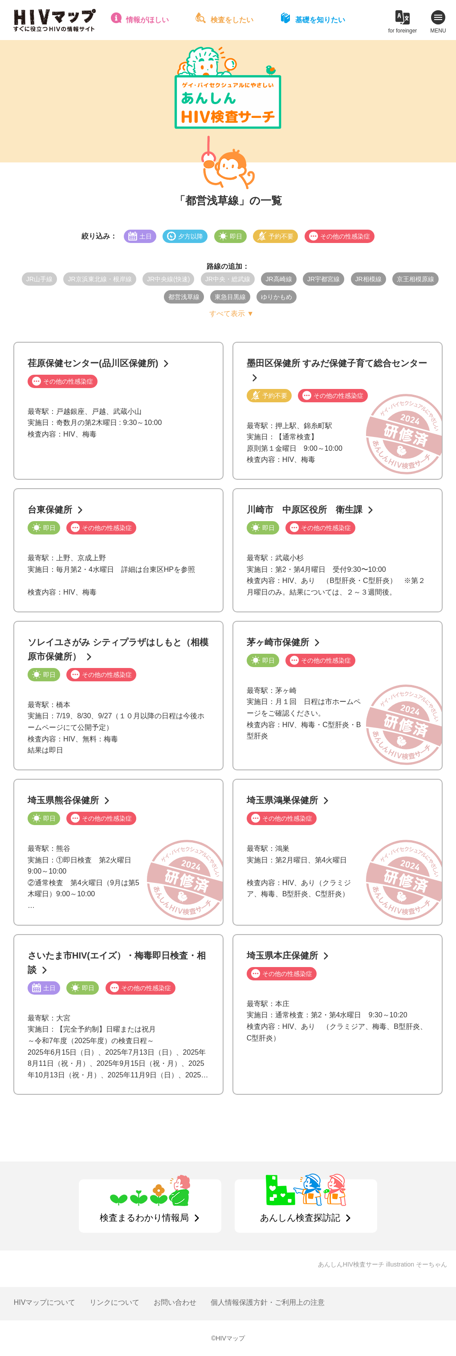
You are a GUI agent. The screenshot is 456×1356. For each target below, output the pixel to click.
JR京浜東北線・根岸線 (99, 279)
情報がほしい (147, 20)
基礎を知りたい (320, 20)
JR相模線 (368, 279)
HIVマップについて (45, 1302)
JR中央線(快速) (168, 279)
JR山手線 (39, 279)
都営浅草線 (184, 296)
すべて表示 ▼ (231, 313)
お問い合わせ (175, 1302)
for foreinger (402, 31)
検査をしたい (232, 20)
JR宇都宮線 (323, 279)
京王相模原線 (415, 279)
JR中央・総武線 (227, 279)
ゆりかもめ (276, 296)
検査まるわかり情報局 (144, 1217)
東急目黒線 (230, 296)
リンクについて (114, 1302)
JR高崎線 (278, 279)
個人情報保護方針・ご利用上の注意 (268, 1302)
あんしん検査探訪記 (300, 1217)
